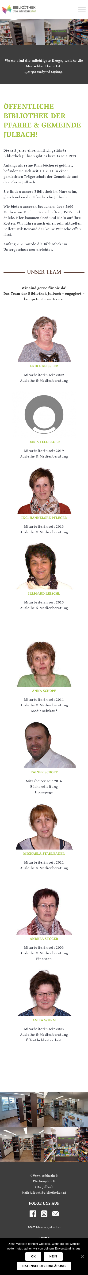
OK (33, 1256)
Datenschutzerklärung (44, 1266)
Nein (53, 1256)
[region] (44, 32)
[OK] (82, 1256)
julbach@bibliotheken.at (48, 1193)
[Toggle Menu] (82, 9)
